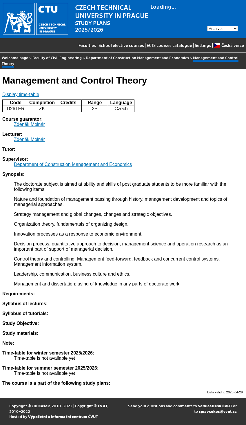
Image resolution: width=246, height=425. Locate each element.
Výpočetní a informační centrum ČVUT (63, 416)
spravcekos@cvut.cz (218, 411)
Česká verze (229, 45)
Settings (203, 45)
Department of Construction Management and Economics (137, 57)
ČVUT (102, 406)
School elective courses (121, 45)
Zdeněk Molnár (29, 124)
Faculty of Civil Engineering (57, 57)
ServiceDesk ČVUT (215, 406)
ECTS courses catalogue (169, 45)
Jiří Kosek (41, 406)
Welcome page (15, 57)
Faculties (87, 45)
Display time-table (20, 94)
